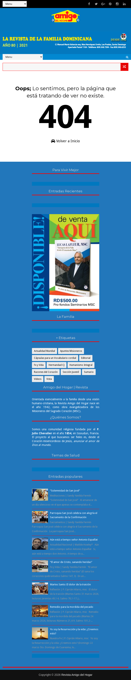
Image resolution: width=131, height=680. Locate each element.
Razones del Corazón (46, 372)
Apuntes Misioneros (71, 351)
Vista (49, 379)
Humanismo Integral (81, 365)
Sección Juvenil (71, 372)
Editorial (85, 358)
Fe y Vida (39, 365)
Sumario (89, 372)
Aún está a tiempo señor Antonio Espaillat (74, 539)
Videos (37, 379)
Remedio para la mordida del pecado (71, 606)
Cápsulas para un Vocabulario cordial (55, 358)
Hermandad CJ (56, 365)
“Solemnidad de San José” (65, 490)
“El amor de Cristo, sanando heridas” (71, 562)
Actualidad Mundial (44, 351)
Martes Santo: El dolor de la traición (70, 584)
